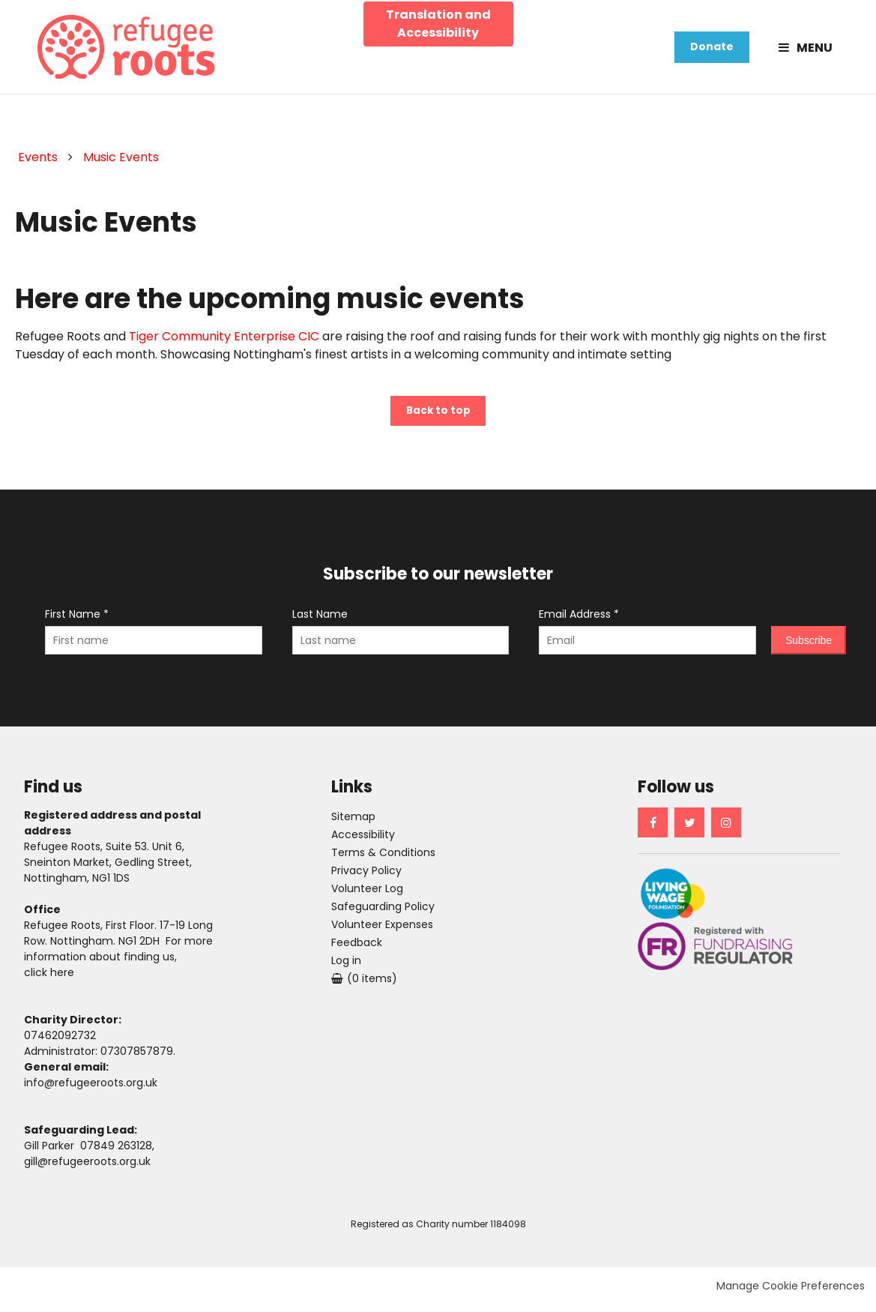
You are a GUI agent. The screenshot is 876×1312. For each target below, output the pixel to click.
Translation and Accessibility (438, 22)
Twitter (689, 829)
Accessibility (363, 841)
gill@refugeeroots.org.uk (87, 1168)
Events (38, 161)
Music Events (121, 161)
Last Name (320, 620)
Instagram (726, 829)
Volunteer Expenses (382, 931)
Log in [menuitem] (346, 967)
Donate (712, 48)
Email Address (579, 620)
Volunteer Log (367, 895)
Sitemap (353, 823)
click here (49, 979)
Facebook (653, 829)
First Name (77, 620)
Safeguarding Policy (384, 913)
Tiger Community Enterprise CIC (224, 340)
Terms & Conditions (383, 859)
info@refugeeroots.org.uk (90, 1089)
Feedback (356, 949)
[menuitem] (364, 985)
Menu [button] (815, 49)
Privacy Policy (366, 877)
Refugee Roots (130, 49)
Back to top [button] (438, 416)
